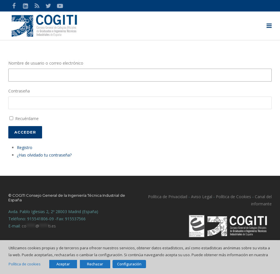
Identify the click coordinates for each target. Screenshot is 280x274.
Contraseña (19, 91)
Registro (24, 147)
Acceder (25, 132)
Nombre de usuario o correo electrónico (45, 63)
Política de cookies (25, 264)
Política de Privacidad (167, 196)
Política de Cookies (233, 196)
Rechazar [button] (95, 264)
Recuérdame (27, 118)
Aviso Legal (201, 196)
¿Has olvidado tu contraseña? (44, 155)
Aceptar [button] (63, 264)
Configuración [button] (129, 264)
